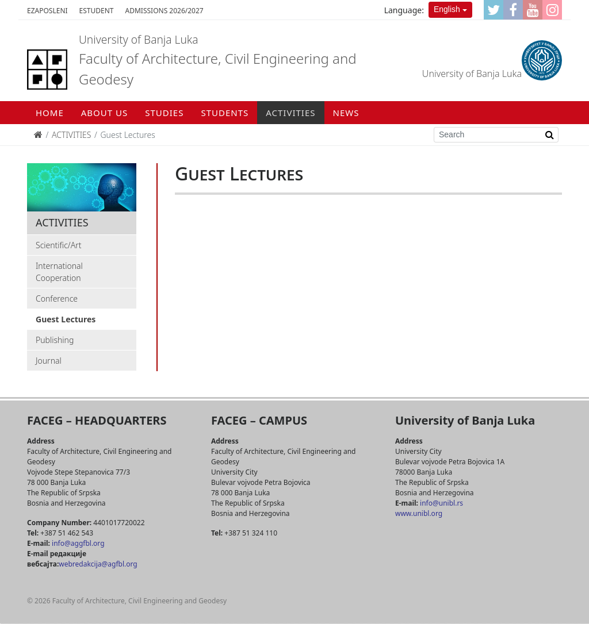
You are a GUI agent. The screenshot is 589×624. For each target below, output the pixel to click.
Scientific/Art (59, 245)
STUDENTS (224, 112)
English (447, 9)
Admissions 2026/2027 (164, 11)
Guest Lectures (65, 319)
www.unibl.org (418, 513)
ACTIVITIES (290, 112)
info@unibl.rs (440, 503)
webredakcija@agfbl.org (98, 564)
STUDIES (164, 112)
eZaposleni (47, 11)
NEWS (346, 112)
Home (50, 112)
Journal (49, 360)
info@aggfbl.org (78, 543)
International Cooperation (59, 271)
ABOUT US (104, 112)
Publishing (55, 339)
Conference (57, 298)
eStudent (96, 11)
